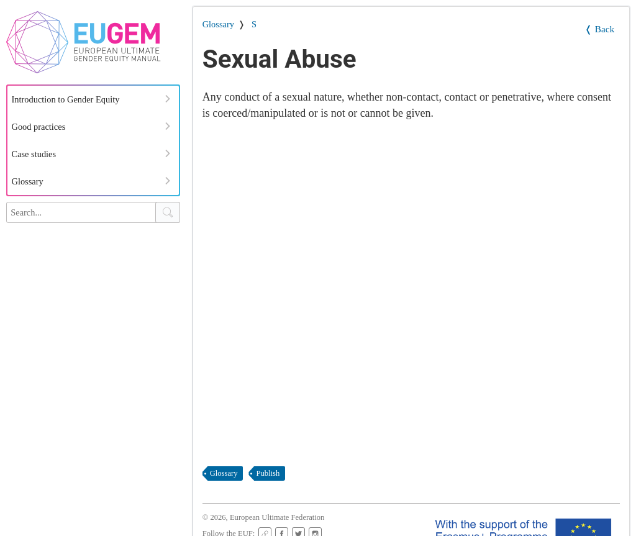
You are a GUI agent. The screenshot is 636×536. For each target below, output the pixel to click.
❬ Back (599, 29)
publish (267, 473)
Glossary (27, 181)
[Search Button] (167, 212)
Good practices (39, 127)
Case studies (34, 154)
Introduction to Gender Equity (66, 99)
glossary (224, 473)
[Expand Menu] (167, 98)
